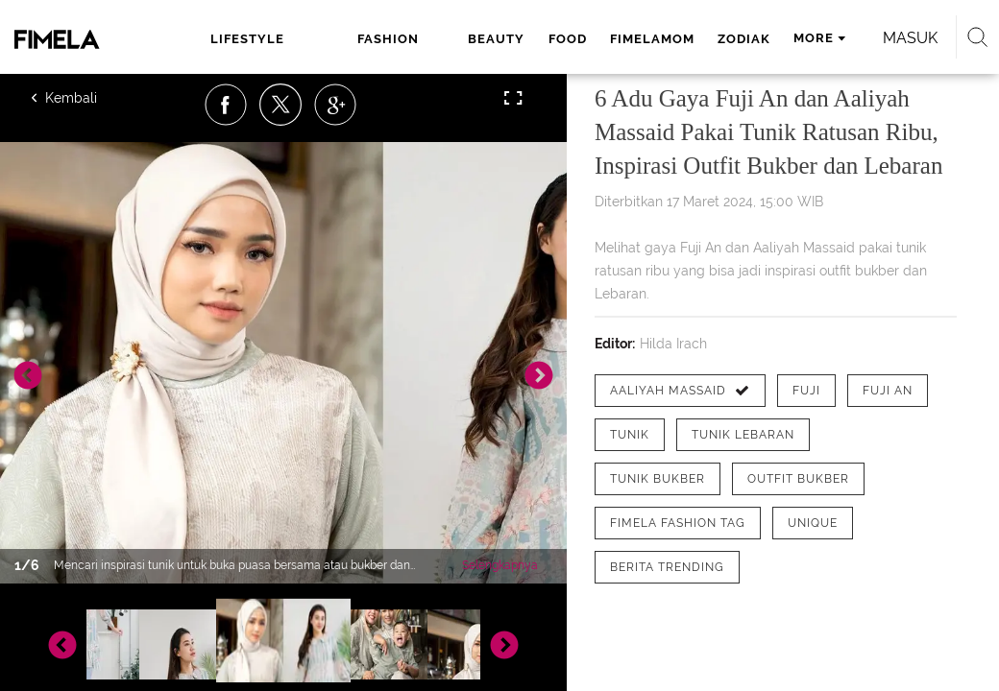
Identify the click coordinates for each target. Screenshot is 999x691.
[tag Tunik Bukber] (657, 479)
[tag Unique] (812, 523)
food (567, 39)
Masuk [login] (910, 38)
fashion (388, 39)
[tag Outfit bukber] (798, 479)
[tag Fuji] (806, 390)
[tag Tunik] (630, 434)
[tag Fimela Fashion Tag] (678, 523)
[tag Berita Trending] (667, 567)
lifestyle (247, 39)
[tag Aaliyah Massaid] (680, 390)
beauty (496, 39)
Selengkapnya (500, 565)
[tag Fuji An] (887, 390)
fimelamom (652, 39)
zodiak (744, 39)
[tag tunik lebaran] (743, 434)
